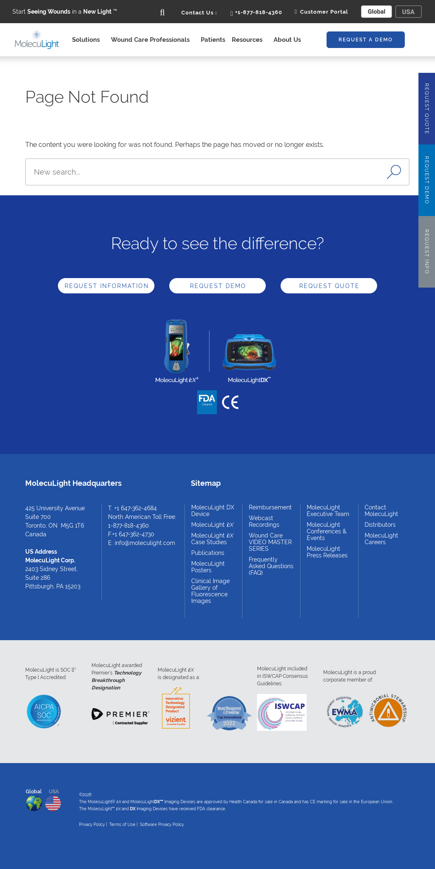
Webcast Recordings (264, 521)
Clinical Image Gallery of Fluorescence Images (210, 591)
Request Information (107, 286)
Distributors (380, 524)
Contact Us (199, 13)
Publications (207, 553)
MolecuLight (212, 524)
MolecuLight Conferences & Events (326, 531)
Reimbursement (270, 507)
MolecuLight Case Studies (212, 538)
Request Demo (218, 286)
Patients (213, 39)
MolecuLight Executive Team (328, 510)
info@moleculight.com (145, 543)
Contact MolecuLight (381, 510)
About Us (289, 39)
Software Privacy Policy (162, 824)
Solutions (88, 39)
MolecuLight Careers (381, 538)
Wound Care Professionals (152, 39)
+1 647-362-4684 (135, 508)
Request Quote (329, 286)
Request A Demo (366, 40)
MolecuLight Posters (208, 567)
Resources (249, 39)
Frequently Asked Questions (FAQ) (271, 566)
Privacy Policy (92, 824)
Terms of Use (122, 824)
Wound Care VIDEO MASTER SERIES (270, 542)
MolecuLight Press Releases (327, 552)
